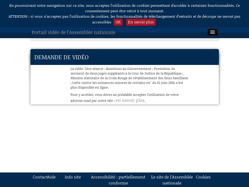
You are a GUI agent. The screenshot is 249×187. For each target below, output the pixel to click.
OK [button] (118, 22)
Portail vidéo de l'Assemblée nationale (73, 32)
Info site (73, 177)
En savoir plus (141, 22)
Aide (51, 177)
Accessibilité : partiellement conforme (118, 180)
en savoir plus (130, 100)
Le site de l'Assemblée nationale (172, 180)
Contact (38, 177)
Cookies (201, 177)
